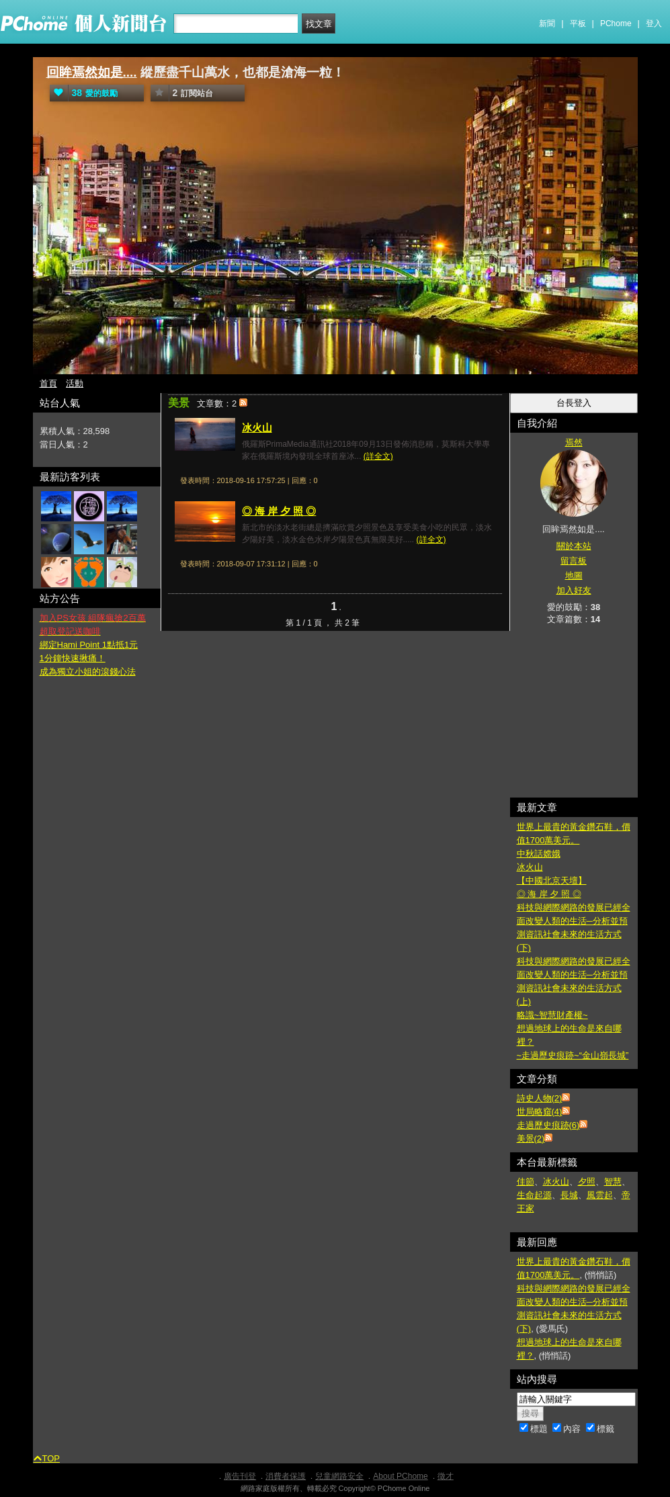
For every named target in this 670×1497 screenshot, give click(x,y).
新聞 (547, 23)
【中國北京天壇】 (552, 880)
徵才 (445, 1476)
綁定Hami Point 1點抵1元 (89, 645)
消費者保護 (285, 1476)
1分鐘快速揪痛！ (73, 658)
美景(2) (531, 1139)
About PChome (400, 1476)
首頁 (48, 383)
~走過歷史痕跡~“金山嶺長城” (573, 1055)
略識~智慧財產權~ (552, 1015)
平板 (578, 23)
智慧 (613, 1182)
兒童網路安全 (339, 1476)
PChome (616, 23)
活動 (74, 383)
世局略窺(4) (539, 1112)
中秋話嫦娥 (538, 854)
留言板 (573, 561)
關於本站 (573, 546)
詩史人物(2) (539, 1098)
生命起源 (534, 1195)
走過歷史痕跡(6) (548, 1125)
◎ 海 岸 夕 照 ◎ (279, 511)
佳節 (525, 1182)
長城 (569, 1195)
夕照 (586, 1182)
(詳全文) (378, 456)
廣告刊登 (240, 1476)
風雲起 (600, 1195)
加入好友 (573, 590)
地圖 (574, 575)
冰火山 (257, 427)
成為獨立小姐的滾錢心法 (88, 672)
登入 (654, 23)
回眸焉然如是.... (91, 72)
